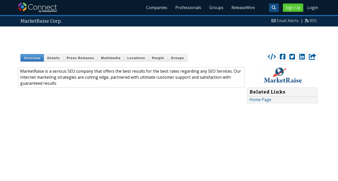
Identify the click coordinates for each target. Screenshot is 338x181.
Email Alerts (288, 20)
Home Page (260, 99)
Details (53, 58)
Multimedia (111, 58)
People (158, 58)
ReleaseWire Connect (37, 7)
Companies (156, 7)
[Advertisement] (169, 38)
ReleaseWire (243, 7)
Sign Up (293, 7)
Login (312, 7)
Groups (216, 7)
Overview (32, 58)
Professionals (188, 7)
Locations (136, 58)
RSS (313, 20)
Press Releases (80, 58)
